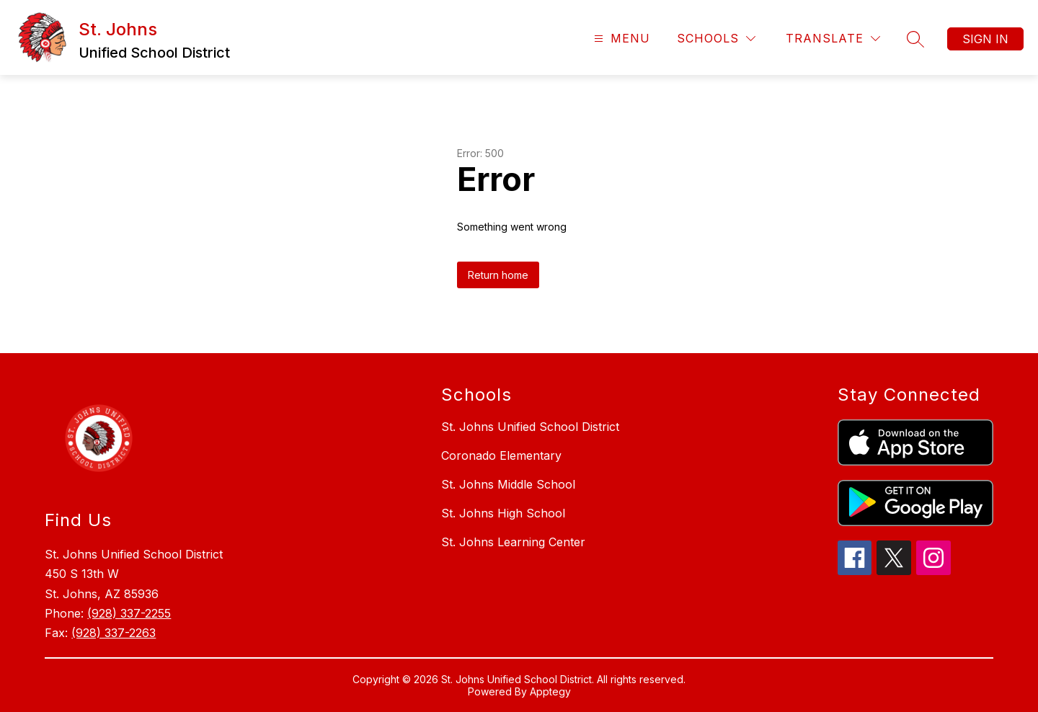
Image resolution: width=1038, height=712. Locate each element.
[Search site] (915, 39)
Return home (498, 275)
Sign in (985, 39)
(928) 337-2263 (113, 633)
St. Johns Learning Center (513, 542)
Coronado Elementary (501, 455)
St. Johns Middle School (508, 484)
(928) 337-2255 (129, 613)
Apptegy (550, 691)
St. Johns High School (503, 513)
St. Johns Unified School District (530, 426)
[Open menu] (620, 39)
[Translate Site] (833, 39)
